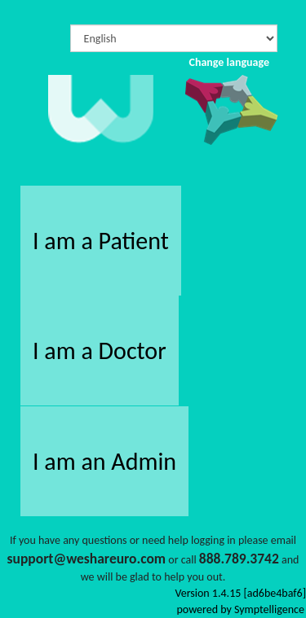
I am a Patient (101, 241)
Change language (228, 62)
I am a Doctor (99, 350)
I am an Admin (104, 461)
